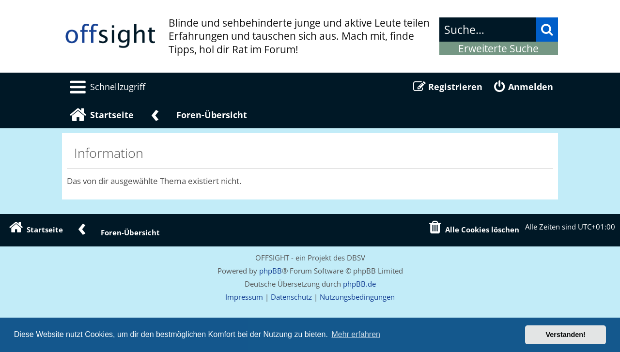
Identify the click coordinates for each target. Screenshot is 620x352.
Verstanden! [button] (566, 334)
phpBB (270, 270)
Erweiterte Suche (498, 48)
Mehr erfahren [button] (355, 334)
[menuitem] (106, 87)
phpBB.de (359, 284)
